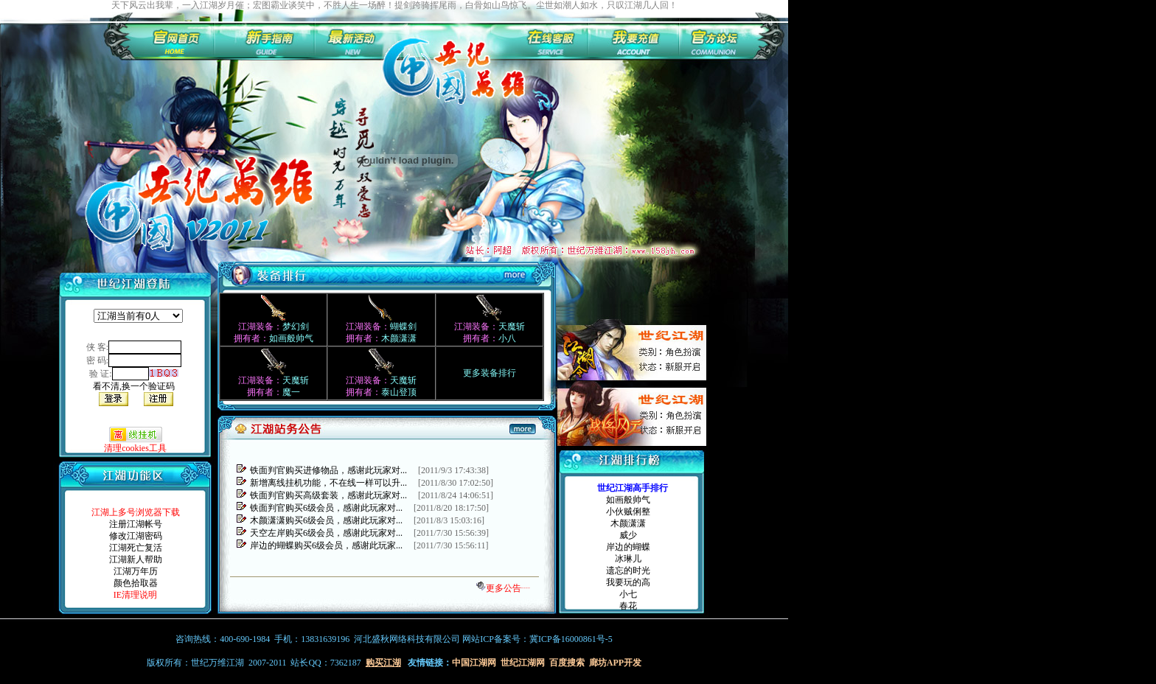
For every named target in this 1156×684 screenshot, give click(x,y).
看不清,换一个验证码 (134, 386)
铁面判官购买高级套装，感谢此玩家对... (328, 495)
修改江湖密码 (135, 536)
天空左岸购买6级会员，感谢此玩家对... (326, 533)
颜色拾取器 (136, 583)
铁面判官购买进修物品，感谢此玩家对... (328, 470)
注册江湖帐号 (135, 524)
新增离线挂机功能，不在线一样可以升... (328, 483)
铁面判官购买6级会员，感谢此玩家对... (326, 508)
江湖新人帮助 (135, 559)
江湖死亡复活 (135, 547)
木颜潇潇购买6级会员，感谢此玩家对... (326, 520)
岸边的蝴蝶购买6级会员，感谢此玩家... (326, 545)
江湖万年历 (136, 571)
